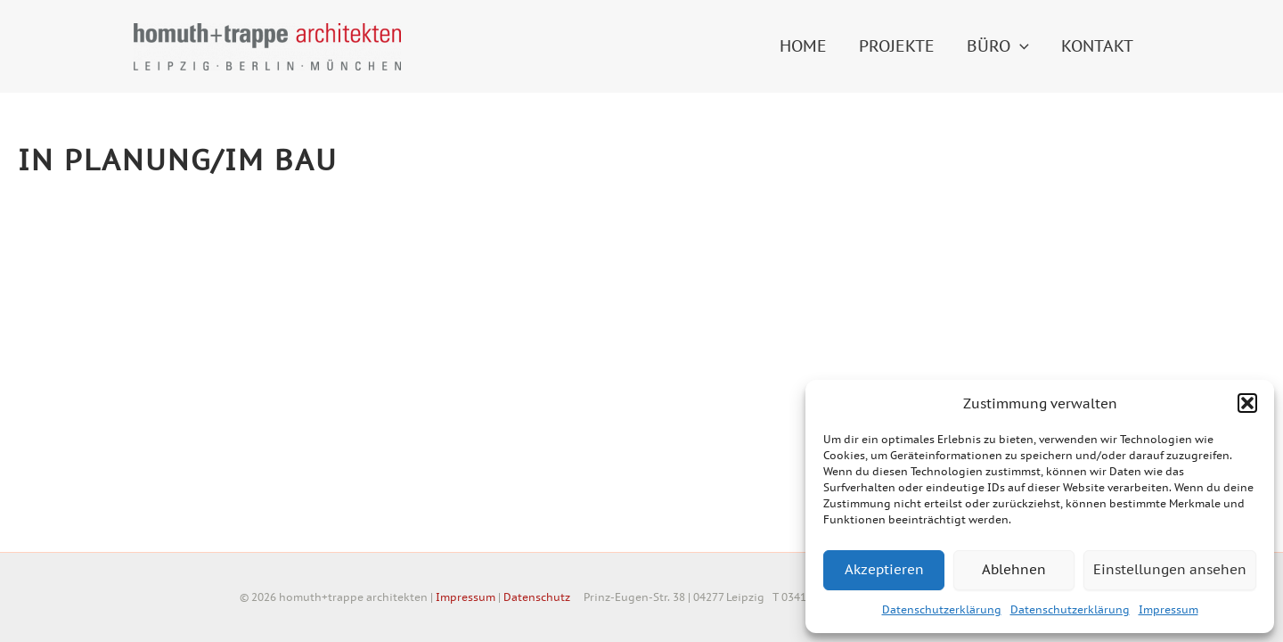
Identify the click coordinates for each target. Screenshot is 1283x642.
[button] (1247, 403)
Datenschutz (536, 597)
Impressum (1168, 609)
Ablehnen (1014, 569)
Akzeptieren (884, 569)
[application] (1019, 46)
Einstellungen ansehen (1169, 569)
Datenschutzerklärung (941, 609)
